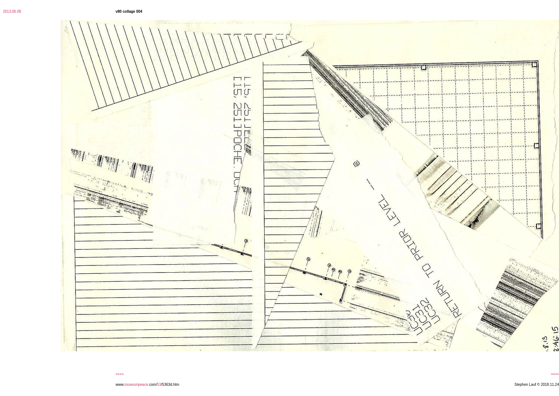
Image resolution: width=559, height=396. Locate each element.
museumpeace (136, 385)
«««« (120, 374)
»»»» (555, 374)
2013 (7, 11)
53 (159, 385)
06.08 (16, 11)
